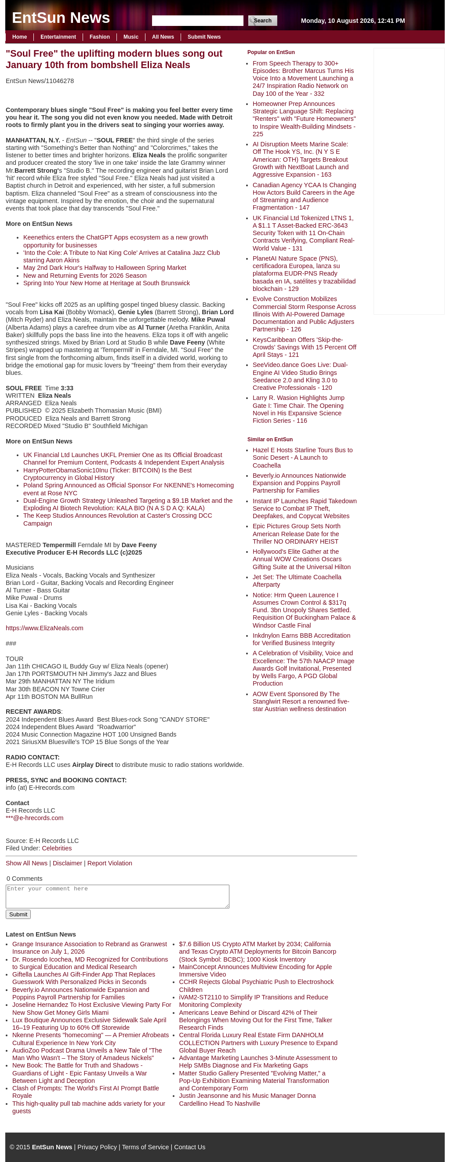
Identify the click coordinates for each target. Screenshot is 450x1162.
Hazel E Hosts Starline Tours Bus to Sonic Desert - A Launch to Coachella (303, 458)
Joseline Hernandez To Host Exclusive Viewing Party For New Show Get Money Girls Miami (91, 1008)
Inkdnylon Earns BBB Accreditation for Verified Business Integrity (301, 639)
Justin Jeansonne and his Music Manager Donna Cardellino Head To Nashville (247, 1099)
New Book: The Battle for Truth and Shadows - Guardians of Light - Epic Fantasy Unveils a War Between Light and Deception (79, 1073)
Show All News (26, 863)
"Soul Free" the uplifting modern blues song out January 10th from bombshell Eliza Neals (114, 59)
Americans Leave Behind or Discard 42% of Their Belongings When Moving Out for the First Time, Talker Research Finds (255, 1020)
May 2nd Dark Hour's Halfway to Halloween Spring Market (104, 267)
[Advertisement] (409, 180)
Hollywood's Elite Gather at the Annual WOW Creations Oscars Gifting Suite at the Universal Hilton (302, 559)
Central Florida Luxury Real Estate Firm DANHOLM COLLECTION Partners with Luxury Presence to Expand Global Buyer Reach (258, 1042)
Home (19, 37)
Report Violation (109, 863)
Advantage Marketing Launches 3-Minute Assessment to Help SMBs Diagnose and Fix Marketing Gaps (258, 1061)
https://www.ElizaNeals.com (44, 628)
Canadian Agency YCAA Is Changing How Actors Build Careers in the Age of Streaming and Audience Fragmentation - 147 (304, 196)
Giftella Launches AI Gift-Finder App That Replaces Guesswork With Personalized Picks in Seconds (83, 978)
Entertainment (58, 37)
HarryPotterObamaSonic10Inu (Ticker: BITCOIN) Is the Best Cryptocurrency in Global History (107, 474)
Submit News (204, 37)
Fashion (100, 37)
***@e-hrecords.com (34, 817)
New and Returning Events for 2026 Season (85, 275)
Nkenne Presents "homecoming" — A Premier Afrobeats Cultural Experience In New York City (90, 1038)
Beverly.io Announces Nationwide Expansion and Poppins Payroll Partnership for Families (299, 483)
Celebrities (57, 848)
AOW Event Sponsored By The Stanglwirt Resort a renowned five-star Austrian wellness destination (301, 701)
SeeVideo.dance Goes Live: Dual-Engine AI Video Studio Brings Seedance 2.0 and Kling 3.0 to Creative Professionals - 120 (300, 376)
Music (130, 37)
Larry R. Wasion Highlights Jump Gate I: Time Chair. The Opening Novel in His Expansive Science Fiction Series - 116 (299, 409)
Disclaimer (67, 863)
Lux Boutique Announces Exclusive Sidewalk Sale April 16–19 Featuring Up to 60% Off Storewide (89, 1024)
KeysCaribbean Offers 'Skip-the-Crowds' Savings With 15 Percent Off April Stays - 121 (304, 347)
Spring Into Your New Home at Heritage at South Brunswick (106, 283)
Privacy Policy (97, 1147)
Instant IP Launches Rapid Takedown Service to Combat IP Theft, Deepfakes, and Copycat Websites (305, 508)
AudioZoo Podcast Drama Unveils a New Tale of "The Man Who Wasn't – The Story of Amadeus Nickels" (87, 1054)
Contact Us (189, 1147)
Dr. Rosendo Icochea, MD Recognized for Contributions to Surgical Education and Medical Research (90, 963)
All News (163, 37)
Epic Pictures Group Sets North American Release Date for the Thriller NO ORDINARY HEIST (297, 534)
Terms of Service (145, 1147)
